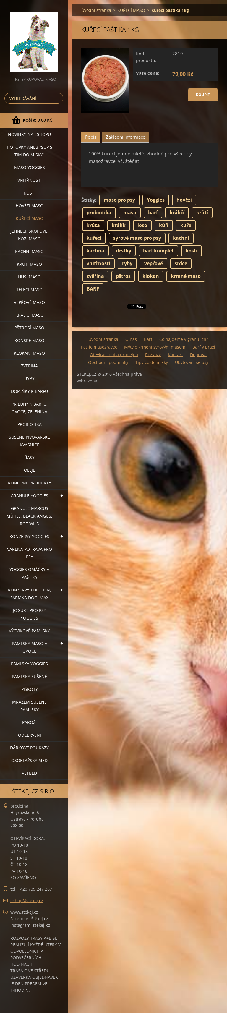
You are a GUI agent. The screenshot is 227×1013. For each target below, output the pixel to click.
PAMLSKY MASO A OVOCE (29, 647)
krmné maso (186, 276)
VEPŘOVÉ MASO (29, 302)
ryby (127, 263)
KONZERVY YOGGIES (29, 536)
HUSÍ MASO (29, 277)
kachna (95, 250)
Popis (90, 137)
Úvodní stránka (96, 10)
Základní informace (125, 137)
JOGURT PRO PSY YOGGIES (29, 614)
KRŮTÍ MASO (29, 264)
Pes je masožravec (99, 347)
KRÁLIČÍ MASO (29, 315)
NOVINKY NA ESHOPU (29, 134)
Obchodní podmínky (108, 362)
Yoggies (156, 200)
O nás (131, 339)
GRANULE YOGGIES (29, 495)
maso (129, 212)
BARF (93, 289)
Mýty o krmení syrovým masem (154, 347)
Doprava (198, 354)
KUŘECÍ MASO (29, 218)
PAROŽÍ (29, 722)
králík (119, 225)
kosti (191, 250)
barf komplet (158, 250)
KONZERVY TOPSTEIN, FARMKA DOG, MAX (29, 593)
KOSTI (29, 193)
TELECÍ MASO (29, 289)
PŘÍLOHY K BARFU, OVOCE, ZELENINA (30, 407)
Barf (148, 339)
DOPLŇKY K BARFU (29, 391)
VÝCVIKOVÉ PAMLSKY (29, 630)
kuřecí (94, 238)
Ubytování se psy (191, 362)
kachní (181, 238)
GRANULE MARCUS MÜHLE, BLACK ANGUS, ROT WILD (29, 515)
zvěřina (95, 276)
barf (153, 212)
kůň (163, 225)
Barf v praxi (203, 347)
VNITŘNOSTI (29, 180)
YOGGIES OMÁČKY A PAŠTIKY (29, 573)
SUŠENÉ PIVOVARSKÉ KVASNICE (29, 441)
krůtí (202, 212)
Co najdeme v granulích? (183, 339)
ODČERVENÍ (29, 735)
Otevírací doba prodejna (114, 354)
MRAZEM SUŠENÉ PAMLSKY (29, 705)
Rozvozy (153, 354)
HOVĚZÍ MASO (29, 205)
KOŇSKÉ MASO (29, 340)
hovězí (184, 200)
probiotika (99, 212)
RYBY (30, 378)
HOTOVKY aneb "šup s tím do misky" (29, 151)
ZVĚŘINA (29, 366)
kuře (185, 225)
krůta (93, 225)
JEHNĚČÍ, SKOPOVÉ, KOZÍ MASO (29, 235)
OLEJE (29, 470)
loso (142, 225)
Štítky (88, 200)
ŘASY (30, 457)
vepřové (153, 263)
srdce (181, 263)
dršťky (123, 250)
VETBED (29, 773)
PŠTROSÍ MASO (29, 327)
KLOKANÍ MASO (29, 353)
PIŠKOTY (29, 689)
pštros (123, 276)
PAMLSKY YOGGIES (29, 664)
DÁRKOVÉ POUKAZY (29, 748)
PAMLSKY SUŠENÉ (29, 676)
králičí (177, 212)
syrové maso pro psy (137, 238)
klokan (150, 276)
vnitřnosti (98, 263)
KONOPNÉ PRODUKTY (29, 483)
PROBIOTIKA (29, 424)
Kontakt (175, 354)
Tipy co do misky (151, 362)
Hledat (57, 98)
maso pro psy (119, 200)
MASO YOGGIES (29, 167)
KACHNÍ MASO (29, 251)
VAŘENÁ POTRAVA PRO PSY (29, 553)
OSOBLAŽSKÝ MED (29, 760)
